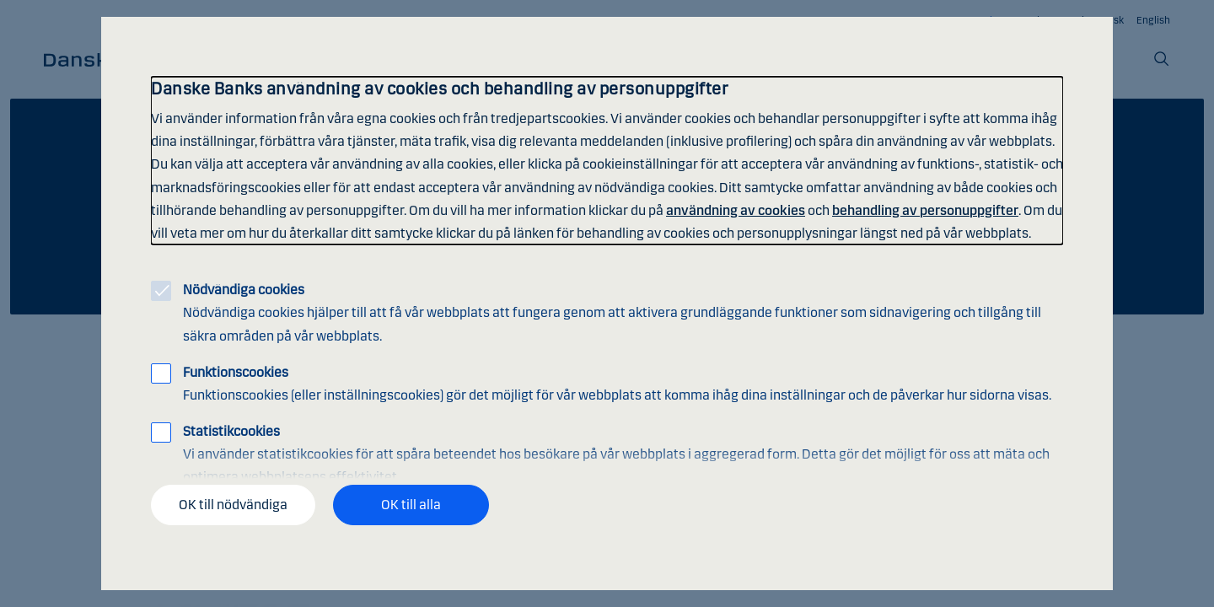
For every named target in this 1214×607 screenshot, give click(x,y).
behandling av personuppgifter (925, 210)
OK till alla (411, 505)
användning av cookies (735, 210)
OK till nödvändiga (233, 505)
